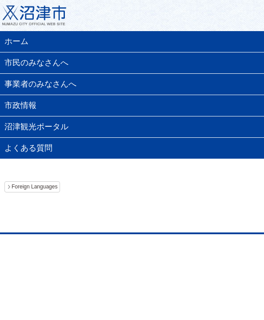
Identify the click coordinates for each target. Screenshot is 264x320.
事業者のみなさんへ (40, 84)
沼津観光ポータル (36, 126)
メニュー (246, 17)
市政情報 (20, 105)
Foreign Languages (34, 187)
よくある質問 (28, 148)
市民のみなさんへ (36, 62)
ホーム (16, 41)
